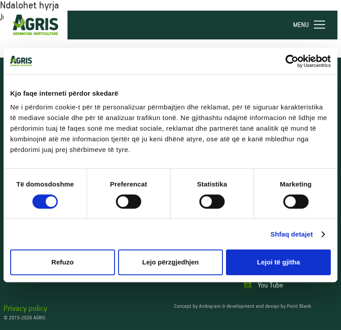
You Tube (263, 285)
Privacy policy (25, 308)
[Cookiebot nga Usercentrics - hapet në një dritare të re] (292, 61)
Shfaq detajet (291, 234)
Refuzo (63, 262)
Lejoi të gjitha (278, 262)
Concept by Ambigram (197, 306)
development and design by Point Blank (268, 306)
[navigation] (313, 25)
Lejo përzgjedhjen (170, 262)
